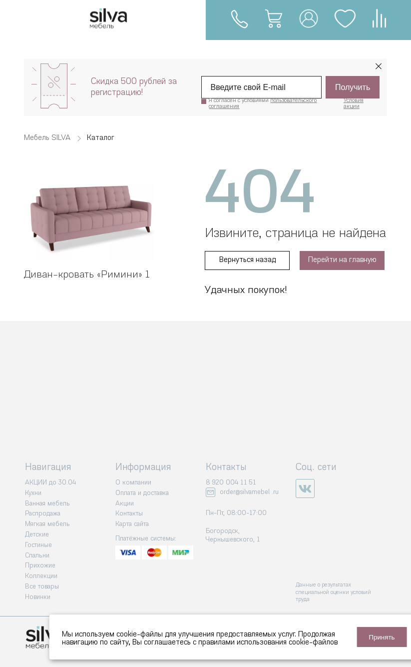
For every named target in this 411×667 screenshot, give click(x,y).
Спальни (37, 555)
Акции (124, 503)
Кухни (33, 493)
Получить (352, 87)
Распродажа (42, 513)
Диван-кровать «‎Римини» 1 (87, 275)
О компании (133, 483)
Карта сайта (132, 524)
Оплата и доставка (142, 493)
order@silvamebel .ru (249, 492)
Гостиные (38, 545)
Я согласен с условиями (263, 104)
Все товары (42, 587)
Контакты (129, 513)
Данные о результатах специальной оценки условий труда (333, 592)
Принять (382, 637)
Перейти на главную (342, 260)
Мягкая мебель (47, 524)
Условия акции (354, 104)
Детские (37, 535)
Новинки (37, 597)
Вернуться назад (247, 260)
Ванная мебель (47, 503)
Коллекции (41, 576)
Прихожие (40, 565)
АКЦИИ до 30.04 (50, 483)
